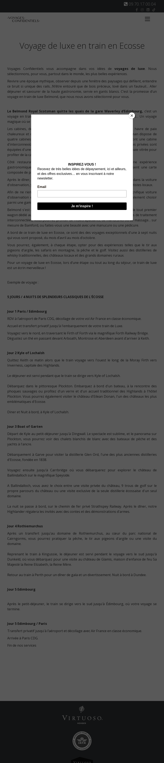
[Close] (132, 115)
